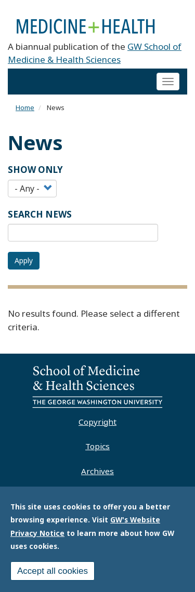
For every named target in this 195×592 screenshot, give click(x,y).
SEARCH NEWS (40, 214)
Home (25, 107)
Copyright (97, 421)
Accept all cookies (52, 574)
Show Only (35, 170)
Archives (97, 471)
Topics (97, 446)
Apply (24, 260)
